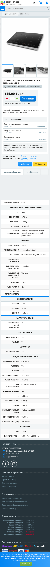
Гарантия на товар (9, 480)
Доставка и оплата (9, 483)
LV (34, 3)
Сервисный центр (9, 509)
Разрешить (26, 564)
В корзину (28, 98)
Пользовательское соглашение (14, 502)
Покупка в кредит (9, 487)
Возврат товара (8, 476)
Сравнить (40, 164)
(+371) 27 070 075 (30, 156)
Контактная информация (12, 498)
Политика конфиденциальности (15, 505)
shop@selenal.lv (29, 159)
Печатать (25, 164)
